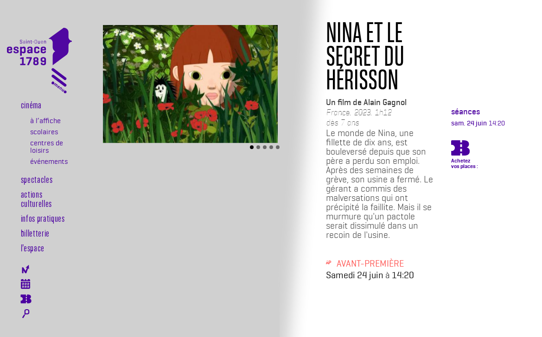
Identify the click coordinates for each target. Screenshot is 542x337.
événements (48, 161)
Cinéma (31, 104)
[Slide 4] (271, 147)
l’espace (33, 247)
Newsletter (26, 269)
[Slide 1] (252, 147)
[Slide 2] (258, 147)
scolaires (44, 132)
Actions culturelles (36, 198)
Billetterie (35, 232)
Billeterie (26, 299)
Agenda (26, 284)
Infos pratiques (43, 218)
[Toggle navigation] (59, 82)
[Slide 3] (265, 147)
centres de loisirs (46, 146)
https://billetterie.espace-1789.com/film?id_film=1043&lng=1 (460, 149)
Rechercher (26, 313)
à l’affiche (45, 121)
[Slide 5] (278, 147)
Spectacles (37, 179)
